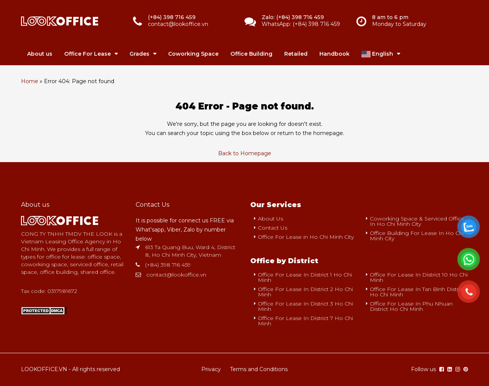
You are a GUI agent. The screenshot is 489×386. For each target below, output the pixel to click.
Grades (139, 53)
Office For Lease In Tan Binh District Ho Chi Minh (417, 292)
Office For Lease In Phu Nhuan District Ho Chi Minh (411, 306)
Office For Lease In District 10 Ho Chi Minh (419, 277)
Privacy (211, 369)
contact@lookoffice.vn (176, 274)
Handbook (334, 53)
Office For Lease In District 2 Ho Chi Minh (305, 292)
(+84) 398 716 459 (168, 264)
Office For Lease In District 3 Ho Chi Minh (305, 306)
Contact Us (272, 227)
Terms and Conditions (259, 369)
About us (39, 53)
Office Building (251, 53)
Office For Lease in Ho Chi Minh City (306, 236)
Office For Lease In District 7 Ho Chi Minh (305, 321)
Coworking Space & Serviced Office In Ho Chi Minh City (417, 221)
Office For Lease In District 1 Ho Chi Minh (305, 277)
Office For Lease (87, 53)
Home (29, 81)
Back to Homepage (244, 153)
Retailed (296, 53)
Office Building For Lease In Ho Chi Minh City (417, 236)
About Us (270, 218)
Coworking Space (193, 53)
